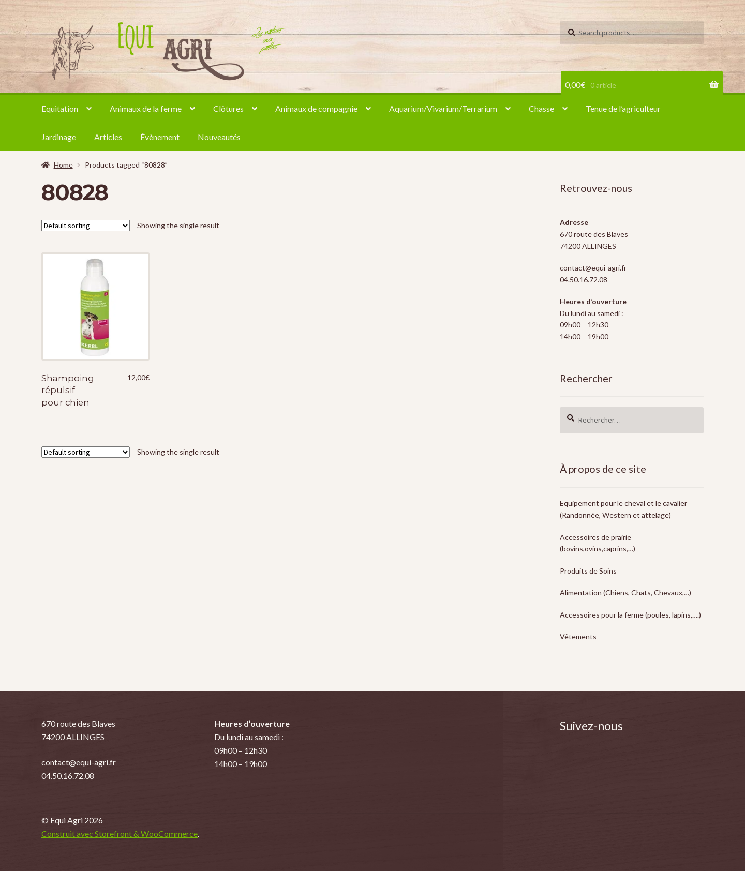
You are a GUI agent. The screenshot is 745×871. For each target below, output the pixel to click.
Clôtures (228, 108)
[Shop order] (85, 225)
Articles (108, 137)
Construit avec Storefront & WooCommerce (119, 833)
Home (63, 164)
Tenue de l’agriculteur (623, 108)
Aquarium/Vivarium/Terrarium (443, 108)
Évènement (160, 137)
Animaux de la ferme (146, 108)
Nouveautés (219, 137)
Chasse (541, 108)
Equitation (59, 108)
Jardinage (58, 137)
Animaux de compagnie (316, 108)
